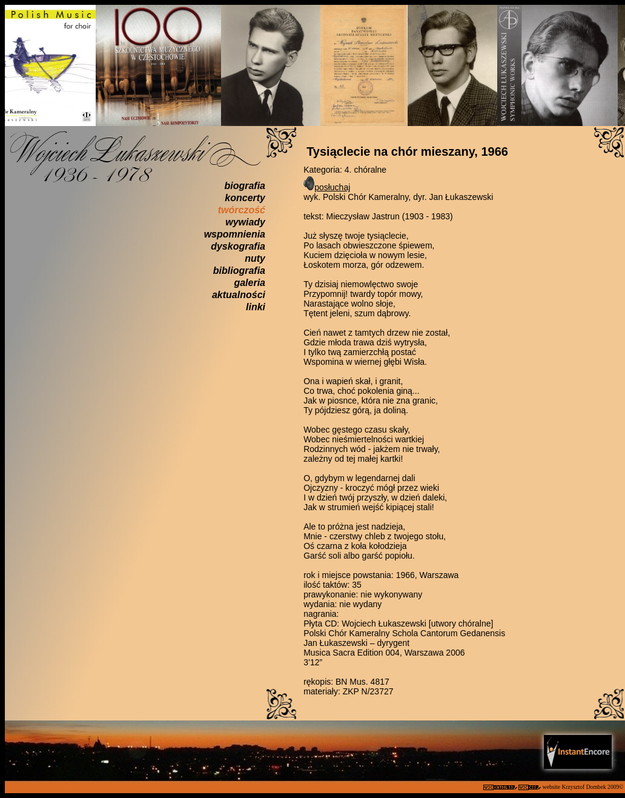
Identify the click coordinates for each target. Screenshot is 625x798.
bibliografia (239, 270)
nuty (255, 258)
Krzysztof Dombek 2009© (593, 786)
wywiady (245, 222)
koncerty (245, 198)
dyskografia (238, 246)
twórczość (241, 210)
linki (255, 307)
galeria (249, 283)
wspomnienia (234, 234)
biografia (244, 186)
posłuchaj (332, 187)
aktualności (238, 295)
